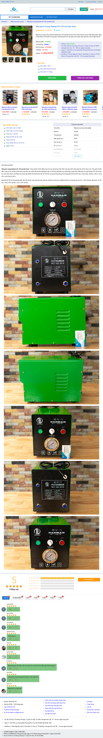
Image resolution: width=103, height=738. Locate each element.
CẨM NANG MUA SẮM (36, 17)
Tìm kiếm (70, 9)
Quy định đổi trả (49, 711)
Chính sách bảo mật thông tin (53, 708)
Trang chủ (5, 21)
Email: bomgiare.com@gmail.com (14, 712)
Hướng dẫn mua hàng (93, 709)
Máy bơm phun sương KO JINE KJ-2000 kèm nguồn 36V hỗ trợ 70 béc (69, 108)
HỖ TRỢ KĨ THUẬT (52, 17)
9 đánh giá (48, 30)
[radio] (7, 586)
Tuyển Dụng (90, 704)
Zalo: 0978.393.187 (9, 707)
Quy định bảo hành (50, 713)
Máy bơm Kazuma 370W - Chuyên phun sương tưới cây (89, 108)
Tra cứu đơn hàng (91, 2)
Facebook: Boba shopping (11, 709)
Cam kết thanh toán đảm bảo (53, 705)
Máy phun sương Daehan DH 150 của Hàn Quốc (41, 21)
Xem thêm (77, 156)
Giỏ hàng (84, 9)
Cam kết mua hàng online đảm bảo (55, 703)
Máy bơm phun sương (17, 21)
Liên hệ (100, 2)
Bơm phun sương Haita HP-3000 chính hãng (30, 108)
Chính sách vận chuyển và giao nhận (55, 700)
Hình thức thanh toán (93, 712)
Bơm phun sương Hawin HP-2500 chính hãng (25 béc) (49, 108)
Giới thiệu (89, 701)
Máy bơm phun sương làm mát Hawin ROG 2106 (9, 108)
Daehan (46, 44)
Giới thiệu (81, 2)
